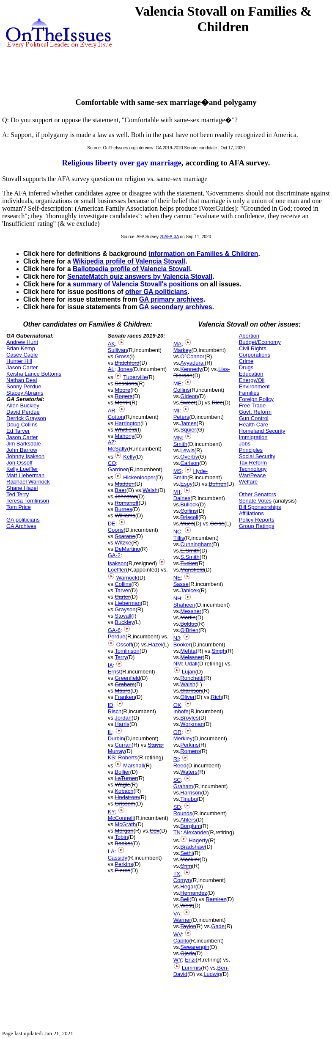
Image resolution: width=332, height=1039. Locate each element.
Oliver (187, 697)
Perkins (124, 864)
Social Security (257, 456)
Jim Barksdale (23, 443)
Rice (217, 402)
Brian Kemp (20, 348)
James (188, 423)
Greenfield (127, 678)
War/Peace (252, 475)
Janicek (189, 590)
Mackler (190, 859)
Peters (181, 417)
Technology (253, 469)
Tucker (188, 563)
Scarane (125, 536)
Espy (186, 484)
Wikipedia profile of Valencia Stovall (129, 261)
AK (111, 344)
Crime (246, 361)
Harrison (190, 792)
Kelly (129, 457)
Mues (187, 523)
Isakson (117, 563)
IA (110, 665)
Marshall (133, 765)
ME (177, 383)
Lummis (191, 968)
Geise (217, 523)
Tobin (121, 837)
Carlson (189, 463)
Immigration (253, 437)
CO (112, 463)
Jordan (123, 718)
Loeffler (117, 569)
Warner (182, 920)
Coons (116, 530)
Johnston (126, 496)
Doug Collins (22, 424)
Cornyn (182, 880)
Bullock (189, 504)
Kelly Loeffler (22, 469)
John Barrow (21, 450)
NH (177, 598)
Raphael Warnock (28, 481)
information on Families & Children (203, 253)
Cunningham (195, 544)
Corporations (254, 355)
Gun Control (254, 418)
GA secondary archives (175, 307)
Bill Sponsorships (260, 507)
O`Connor (192, 356)
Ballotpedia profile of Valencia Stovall (131, 268)
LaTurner (126, 778)
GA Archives (21, 526)
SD (177, 807)
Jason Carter (22, 367)
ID (110, 705)
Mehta (187, 651)
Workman (191, 724)
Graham (124, 684)
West (186, 905)
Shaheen (184, 605)
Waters (189, 772)
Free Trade (252, 405)
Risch (115, 711)
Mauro (122, 690)
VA (176, 913)
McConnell (121, 818)
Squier (188, 429)
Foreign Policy (256, 399)
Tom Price (18, 507)
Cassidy (117, 858)
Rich (216, 697)
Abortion (249, 336)
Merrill (122, 402)
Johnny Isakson (25, 456)
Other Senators (257, 494)
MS (177, 471)
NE (177, 577)
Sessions (126, 383)
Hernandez (193, 893)
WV (177, 934)
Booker (123, 843)
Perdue (117, 636)
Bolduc (188, 624)
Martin (187, 617)
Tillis (178, 538)
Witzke (123, 542)
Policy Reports (256, 520)
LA (111, 851)
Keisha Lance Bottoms (33, 374)
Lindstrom (127, 797)
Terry (121, 657)
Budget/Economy (260, 342)
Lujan (188, 671)
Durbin (116, 738)
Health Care (253, 424)
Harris (122, 724)
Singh (219, 651)
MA (177, 344)
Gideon (189, 396)
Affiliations (251, 513)
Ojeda (187, 953)
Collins (123, 584)
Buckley (124, 622)
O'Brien (189, 630)
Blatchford (127, 363)
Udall (191, 663)
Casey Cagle (22, 355)
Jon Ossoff (19, 462)
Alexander (196, 832)
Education (251, 374)
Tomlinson (127, 651)
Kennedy (191, 369)
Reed (180, 765)
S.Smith (190, 557)
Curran (123, 745)
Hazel (155, 644)
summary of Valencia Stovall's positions (135, 284)
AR (111, 410)
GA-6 (114, 630)
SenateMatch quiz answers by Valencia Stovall (139, 276)
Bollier (122, 772)
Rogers (123, 396)
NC (177, 531)
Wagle (122, 784)
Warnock (127, 577)
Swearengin (194, 947)
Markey (182, 350)
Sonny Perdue (23, 386)
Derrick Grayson (26, 418)
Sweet (187, 402)
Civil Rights (252, 348)
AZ (111, 442)
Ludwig (212, 974)
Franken (125, 697)
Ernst (114, 671)
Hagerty (198, 840)
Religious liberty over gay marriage (121, 162)
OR (177, 732)
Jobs (244, 443)
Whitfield (125, 429)
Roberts (127, 757)
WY (177, 960)
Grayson (125, 609)
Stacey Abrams (24, 393)
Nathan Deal (21, 380)
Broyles (189, 718)
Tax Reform (253, 462)
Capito (181, 940)
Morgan (124, 830)
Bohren (218, 484)
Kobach (124, 791)
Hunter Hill (19, 361)
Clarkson (191, 690)
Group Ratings (256, 526)
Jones (125, 369)
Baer (120, 490)
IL (110, 732)
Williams (125, 515)
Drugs (246, 367)
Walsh (150, 490)
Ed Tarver (18, 431)
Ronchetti (191, 678)
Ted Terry (17, 494)
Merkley (183, 738)
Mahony (124, 436)
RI (176, 759)
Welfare (248, 481)
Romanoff (126, 503)
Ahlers (188, 819)
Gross (122, 356)
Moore (122, 390)
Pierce (122, 870)
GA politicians (23, 520)
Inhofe (181, 711)
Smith (180, 444)
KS (111, 757)
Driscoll (189, 517)
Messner (190, 611)
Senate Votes (255, 501)
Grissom (125, 803)
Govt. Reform (255, 412)
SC (177, 780)
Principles (251, 450)
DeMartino (127, 549)
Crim (186, 866)
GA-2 (114, 555)
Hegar (187, 886)
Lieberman (127, 603)
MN (177, 437)
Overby (189, 457)
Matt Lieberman (25, 475)
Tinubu (188, 799)
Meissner (191, 657)
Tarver (122, 590)
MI (176, 410)
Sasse (181, 584)
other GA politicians (156, 291)
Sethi (186, 853)
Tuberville (135, 377)
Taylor (187, 926)
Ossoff (124, 644)
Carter (122, 597)
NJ (176, 638)
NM (177, 663)
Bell (184, 899)
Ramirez (216, 899)
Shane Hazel (22, 488)
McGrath (125, 824)
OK (177, 705)
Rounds (182, 813)
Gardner (118, 469)
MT (177, 492)
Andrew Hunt (22, 342)
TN (177, 832)
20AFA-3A (169, 236)
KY (111, 811)
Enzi (190, 960)
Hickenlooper (139, 477)
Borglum (190, 826)
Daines (181, 498)
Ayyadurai (192, 363)
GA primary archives (171, 299)
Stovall (123, 616)
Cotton (116, 417)
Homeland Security (262, 431)
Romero (190, 751)
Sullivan (117, 350)
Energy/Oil (252, 380)
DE (111, 523)
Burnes (123, 509)
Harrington (127, 423)
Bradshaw (192, 847)
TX (177, 874)
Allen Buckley (22, 405)
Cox (154, 830)
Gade (218, 926)
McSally (117, 448)
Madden (124, 484)
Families (249, 393)
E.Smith (190, 550)
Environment (254, 386)
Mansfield (192, 569)
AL (111, 369)
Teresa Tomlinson (27, 501)
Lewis (187, 450)
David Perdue (23, 412)
